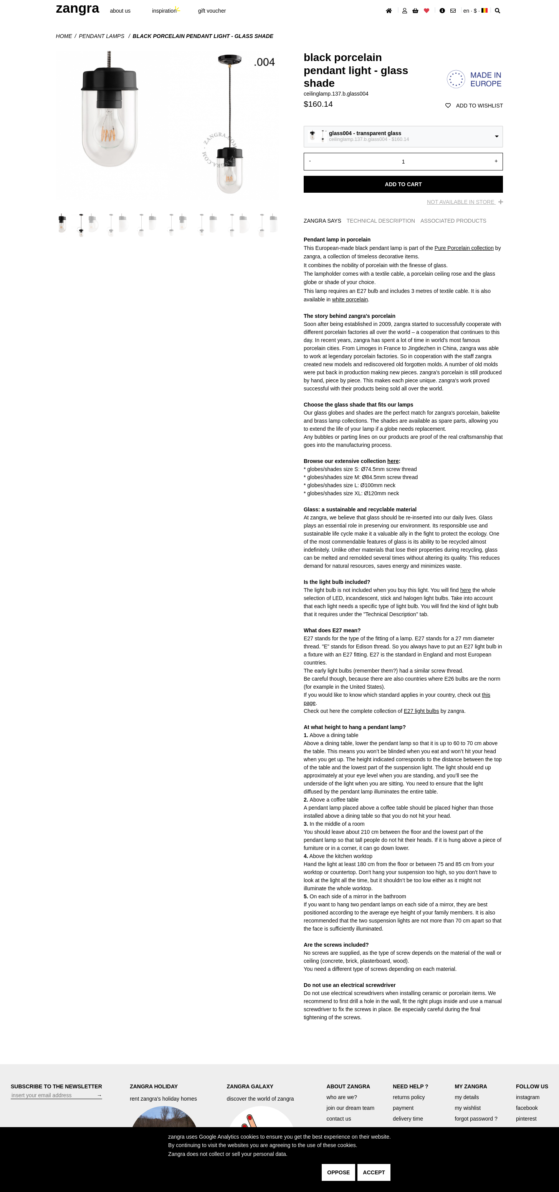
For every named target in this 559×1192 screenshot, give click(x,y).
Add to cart (403, 184)
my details (467, 1097)
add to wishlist (474, 106)
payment (403, 1108)
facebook (527, 1108)
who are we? (342, 1097)
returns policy (409, 1097)
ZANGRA (77, 7)
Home (64, 36)
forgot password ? (476, 1119)
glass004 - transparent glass (365, 133)
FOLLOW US (532, 1086)
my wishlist (468, 1108)
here (393, 461)
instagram (527, 1097)
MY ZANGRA (471, 1086)
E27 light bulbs (421, 711)
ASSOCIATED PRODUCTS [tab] (453, 221)
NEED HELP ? (410, 1086)
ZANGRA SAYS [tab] (322, 221)
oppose (338, 1172)
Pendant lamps (102, 36)
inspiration (164, 11)
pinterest (526, 1119)
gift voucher (212, 11)
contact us (339, 1119)
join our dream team (351, 1108)
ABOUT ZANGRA (348, 1086)
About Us (120, 11)
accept (374, 1172)
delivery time (408, 1119)
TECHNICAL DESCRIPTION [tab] (381, 221)
